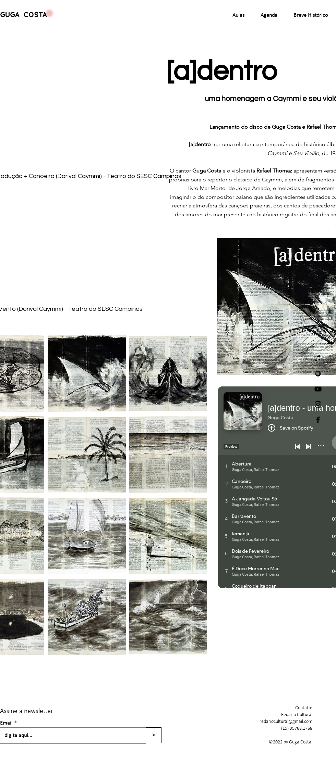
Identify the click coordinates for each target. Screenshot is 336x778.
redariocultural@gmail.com (286, 721)
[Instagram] (318, 404)
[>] (153, 735)
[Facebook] (318, 420)
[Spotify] (318, 373)
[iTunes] (318, 358)
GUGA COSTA (23, 15)
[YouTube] (318, 389)
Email (6, 723)
